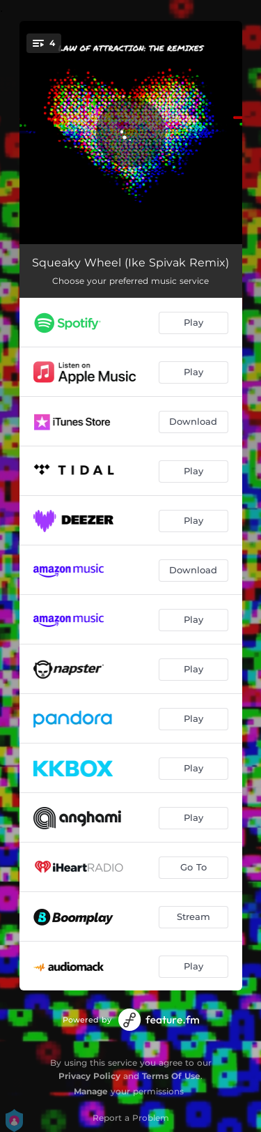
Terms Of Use (171, 1076)
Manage (91, 1091)
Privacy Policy (89, 1076)
